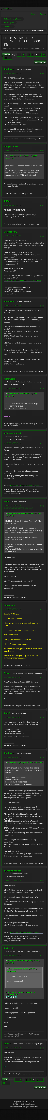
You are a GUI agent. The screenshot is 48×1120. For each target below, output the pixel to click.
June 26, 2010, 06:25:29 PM (12, 880)
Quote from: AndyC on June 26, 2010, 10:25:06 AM (24, 763)
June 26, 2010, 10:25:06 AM (12, 717)
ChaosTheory (10, 231)
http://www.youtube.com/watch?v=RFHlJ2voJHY (20, 993)
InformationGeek (12, 433)
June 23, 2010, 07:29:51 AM (12, 443)
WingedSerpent (11, 146)
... (26, 55)
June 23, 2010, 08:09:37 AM (12, 505)
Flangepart (9, 605)
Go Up (4, 1080)
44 (6, 58)
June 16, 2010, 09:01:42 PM (12, 150)
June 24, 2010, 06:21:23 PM (12, 609)
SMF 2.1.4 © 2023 (18, 1104)
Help (14, 1102)
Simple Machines (30, 1104)
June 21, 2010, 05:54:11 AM (12, 388)
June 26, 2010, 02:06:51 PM (12, 757)
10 (44, 55)
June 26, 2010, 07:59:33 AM (12, 677)
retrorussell (10, 378)
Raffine (7, 201)
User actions (40, 62)
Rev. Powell (9, 69)
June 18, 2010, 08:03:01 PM (12, 205)
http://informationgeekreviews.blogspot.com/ (26, 485)
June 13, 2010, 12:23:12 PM (12, 73)
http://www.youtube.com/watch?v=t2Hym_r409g (22, 280)
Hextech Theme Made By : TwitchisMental (24, 1107)
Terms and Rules (22, 1102)
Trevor (7, 673)
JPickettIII (9, 948)
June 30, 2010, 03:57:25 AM (12, 1047)
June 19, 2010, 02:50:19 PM (12, 305)
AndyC (7, 501)
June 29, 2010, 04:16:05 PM (12, 955)
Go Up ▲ (33, 1102)
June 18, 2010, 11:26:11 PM (12, 236)
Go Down (6, 55)
